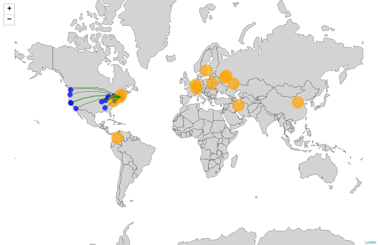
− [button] (9, 20)
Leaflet (370, 242)
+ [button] (9, 9)
